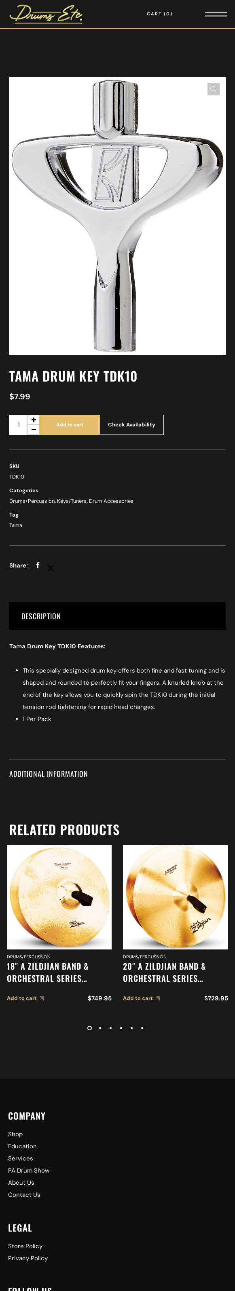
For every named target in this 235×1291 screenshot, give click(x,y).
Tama (15, 525)
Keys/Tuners (72, 501)
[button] (213, 89)
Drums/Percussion (32, 501)
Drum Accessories (111, 501)
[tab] (117, 616)
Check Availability (131, 424)
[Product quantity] (24, 425)
